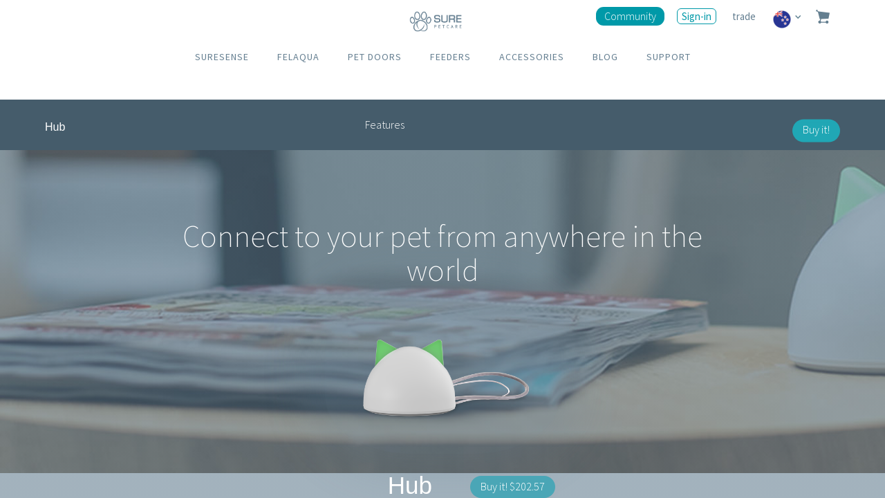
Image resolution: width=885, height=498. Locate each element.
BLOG (605, 56)
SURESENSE (222, 56)
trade (745, 16)
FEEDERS (450, 56)
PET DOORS (375, 56)
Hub (55, 127)
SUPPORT (668, 56)
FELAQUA (298, 56)
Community (630, 16)
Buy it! (816, 129)
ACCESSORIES (531, 56)
